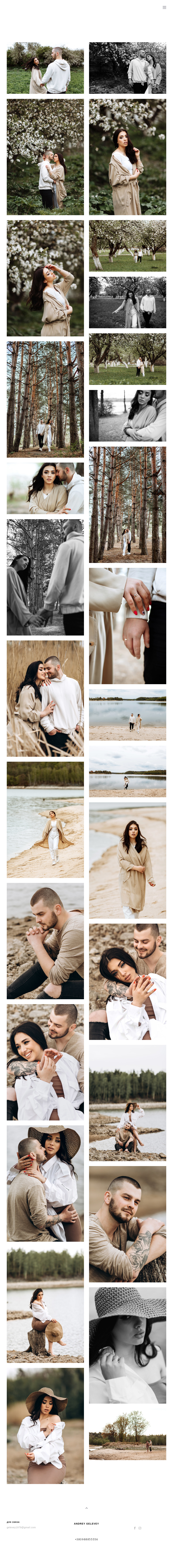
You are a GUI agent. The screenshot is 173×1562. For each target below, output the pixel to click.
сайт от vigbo (86, 1554)
